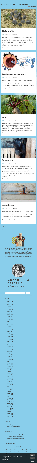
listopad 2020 (10, 404)
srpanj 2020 (9, 409)
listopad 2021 (10, 384)
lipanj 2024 (9, 333)
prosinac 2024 (10, 323)
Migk (16, 34)
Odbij (32, 458)
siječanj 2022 (10, 379)
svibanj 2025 (10, 314)
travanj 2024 (10, 336)
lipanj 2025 (9, 313)
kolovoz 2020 (10, 408)
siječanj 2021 (10, 399)
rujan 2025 (9, 308)
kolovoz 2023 (10, 349)
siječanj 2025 (10, 321)
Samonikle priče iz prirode (13, 426)
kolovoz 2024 (10, 329)
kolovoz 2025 (10, 309)
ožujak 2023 (10, 358)
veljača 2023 (10, 359)
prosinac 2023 (10, 343)
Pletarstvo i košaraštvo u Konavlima (15, 438)
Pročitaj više (5, 48)
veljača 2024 (10, 339)
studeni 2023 (10, 344)
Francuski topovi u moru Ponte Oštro (16, 435)
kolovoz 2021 (10, 388)
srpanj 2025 (9, 311)
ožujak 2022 (10, 376)
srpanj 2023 (9, 351)
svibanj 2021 (10, 393)
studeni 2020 (10, 403)
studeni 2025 (10, 304)
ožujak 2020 (10, 416)
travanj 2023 (10, 356)
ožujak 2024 (10, 338)
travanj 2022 (10, 374)
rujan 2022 (9, 368)
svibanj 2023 (10, 354)
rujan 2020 (9, 406)
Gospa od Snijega (8, 205)
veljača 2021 (10, 398)
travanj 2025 (10, 316)
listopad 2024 (10, 326)
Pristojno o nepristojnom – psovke (14, 74)
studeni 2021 (10, 383)
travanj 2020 (10, 415)
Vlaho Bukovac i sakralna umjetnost (15, 436)
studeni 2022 (10, 364)
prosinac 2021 (10, 381)
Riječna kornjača (8, 31)
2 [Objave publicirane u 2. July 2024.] (10, 451)
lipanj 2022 (9, 371)
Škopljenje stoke (8, 160)
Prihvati (32, 455)
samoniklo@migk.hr (9, 260)
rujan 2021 (9, 386)
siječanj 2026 (10, 301)
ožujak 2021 (10, 396)
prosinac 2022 (10, 363)
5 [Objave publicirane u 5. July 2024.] (22, 451)
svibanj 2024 (10, 334)
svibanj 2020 (10, 413)
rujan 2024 (9, 328)
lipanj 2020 (9, 411)
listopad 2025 (10, 306)
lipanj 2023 (9, 353)
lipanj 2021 (9, 391)
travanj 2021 (10, 394)
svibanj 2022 (10, 373)
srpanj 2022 (9, 369)
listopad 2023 (10, 346)
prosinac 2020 (10, 401)
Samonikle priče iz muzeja (13, 425)
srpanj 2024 (9, 331)
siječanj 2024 (10, 341)
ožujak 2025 (10, 318)
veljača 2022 (10, 378)
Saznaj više (32, 461)
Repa (4, 117)
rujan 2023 (9, 348)
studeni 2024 (10, 324)
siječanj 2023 (10, 361)
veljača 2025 (10, 319)
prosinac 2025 (10, 303)
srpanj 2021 (9, 389)
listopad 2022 (10, 366)
